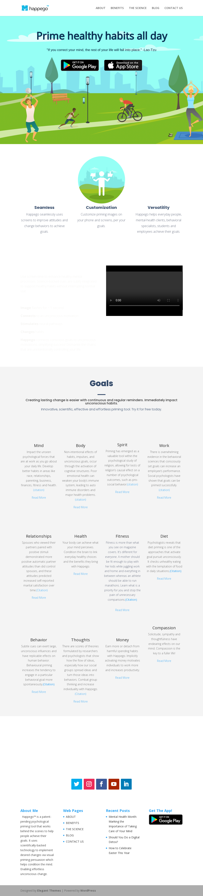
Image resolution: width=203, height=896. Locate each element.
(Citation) (42, 590)
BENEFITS (117, 8)
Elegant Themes (49, 890)
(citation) (38, 490)
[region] (101, 80)
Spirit (122, 444)
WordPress (88, 890)
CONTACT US (173, 8)
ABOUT (100, 8)
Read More (39, 497)
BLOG (155, 8)
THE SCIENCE (138, 8)
